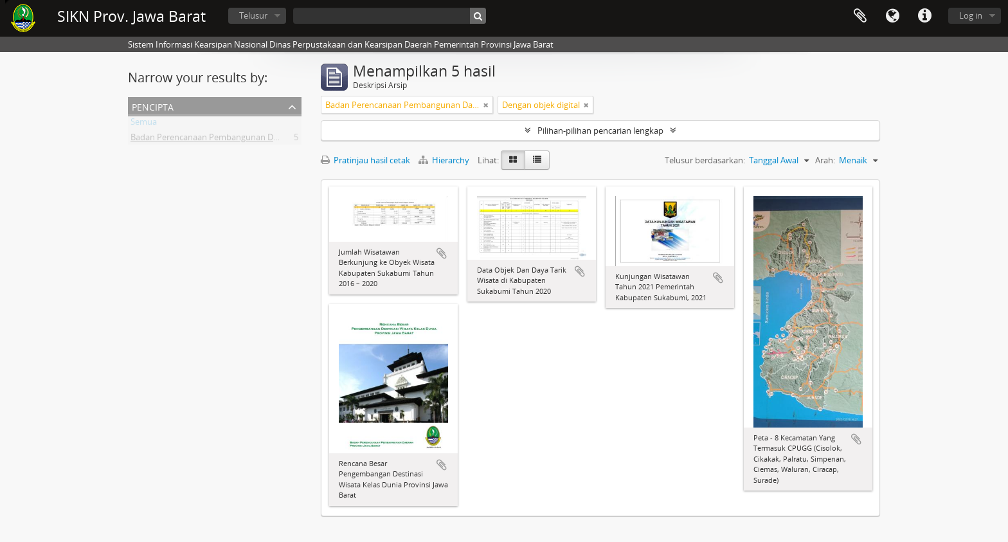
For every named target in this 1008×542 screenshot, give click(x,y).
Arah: (825, 160)
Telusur (253, 15)
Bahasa (892, 16)
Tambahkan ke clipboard (441, 253)
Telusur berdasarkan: (705, 160)
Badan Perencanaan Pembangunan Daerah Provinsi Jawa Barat (250, 139)
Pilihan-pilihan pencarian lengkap (600, 130)
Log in (970, 15)
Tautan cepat (924, 16)
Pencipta (153, 105)
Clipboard (860, 16)
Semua (143, 124)
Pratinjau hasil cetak (365, 160)
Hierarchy (445, 160)
